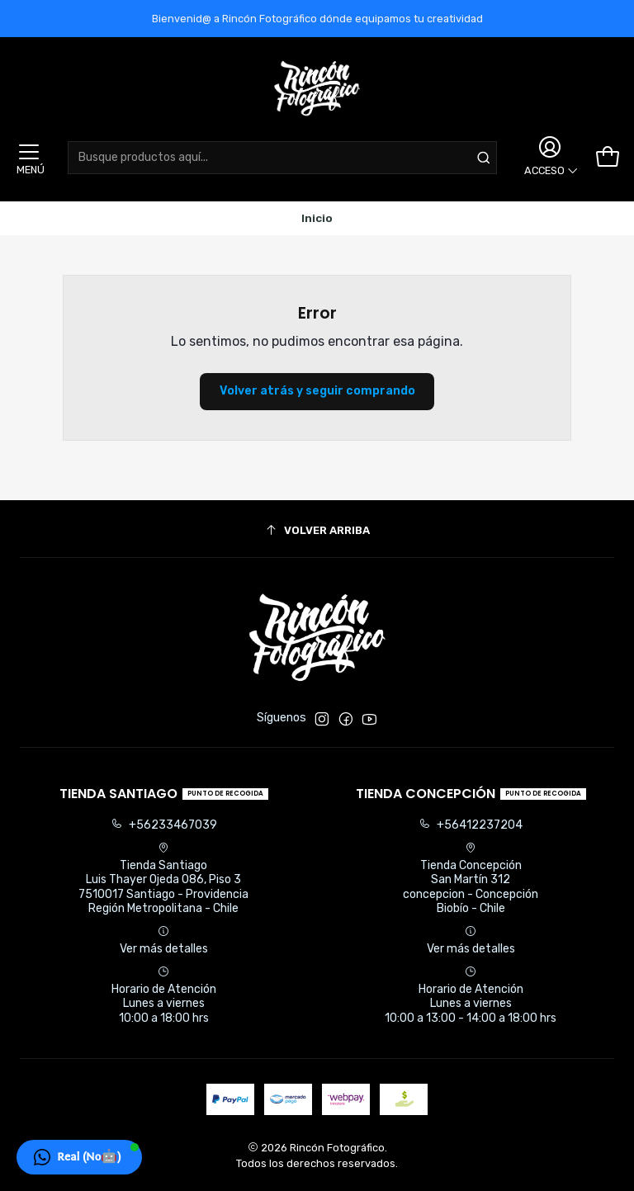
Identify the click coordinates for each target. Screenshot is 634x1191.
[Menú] (29, 157)
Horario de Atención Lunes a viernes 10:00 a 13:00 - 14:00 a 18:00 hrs (470, 995)
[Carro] (607, 157)
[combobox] (282, 157)
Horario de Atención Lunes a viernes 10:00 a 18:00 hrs (163, 995)
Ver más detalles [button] (164, 940)
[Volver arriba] (317, 531)
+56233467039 (164, 825)
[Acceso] (549, 158)
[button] (79, 1157)
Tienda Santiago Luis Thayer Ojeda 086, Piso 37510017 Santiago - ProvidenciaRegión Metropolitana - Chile (163, 879)
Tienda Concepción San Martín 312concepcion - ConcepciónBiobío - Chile (470, 879)
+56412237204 (471, 825)
